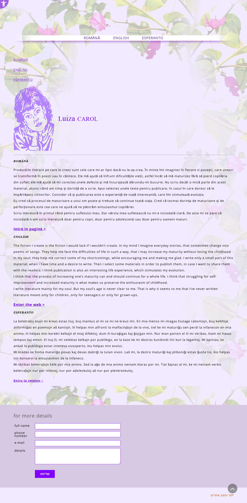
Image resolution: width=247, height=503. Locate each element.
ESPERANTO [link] (23, 80)
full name (22, 425)
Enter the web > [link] (29, 304)
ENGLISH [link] (21, 70)
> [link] (28, 381)
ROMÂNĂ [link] (21, 60)
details (19, 450)
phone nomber (20, 434)
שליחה (45, 474)
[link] (4, 4)
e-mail (19, 442)
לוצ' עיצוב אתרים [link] (222, 495)
